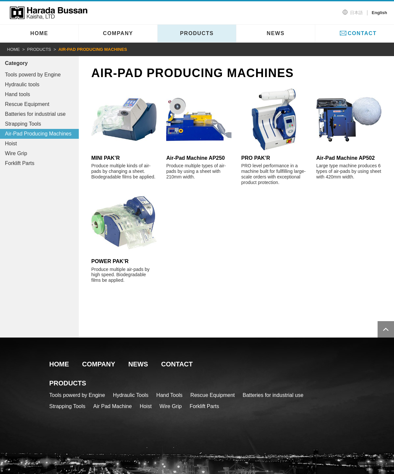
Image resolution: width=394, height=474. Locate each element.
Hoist (11, 143)
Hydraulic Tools (130, 395)
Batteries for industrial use (35, 114)
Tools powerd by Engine (33, 74)
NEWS (275, 33)
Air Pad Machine (112, 406)
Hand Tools (169, 395)
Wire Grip (16, 153)
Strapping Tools (23, 124)
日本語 (356, 12)
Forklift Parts (19, 163)
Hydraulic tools (22, 84)
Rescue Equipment (27, 104)
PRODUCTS (197, 33)
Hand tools (17, 94)
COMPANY (118, 33)
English (379, 12)
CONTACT (362, 33)
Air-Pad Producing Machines (38, 133)
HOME (39, 33)
